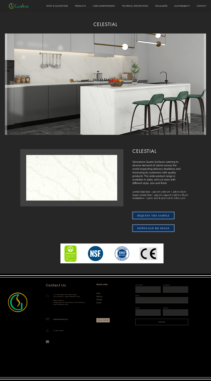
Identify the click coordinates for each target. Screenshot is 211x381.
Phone (138, 308)
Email (137, 295)
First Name (139, 285)
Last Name (166, 285)
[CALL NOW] (103, 320)
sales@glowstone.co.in (60, 319)
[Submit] (161, 322)
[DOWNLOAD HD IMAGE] (153, 228)
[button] (153, 215)
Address (165, 308)
